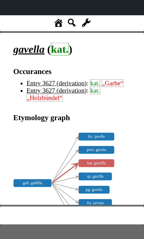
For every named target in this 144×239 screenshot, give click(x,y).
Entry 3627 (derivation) (57, 83)
